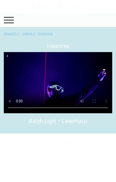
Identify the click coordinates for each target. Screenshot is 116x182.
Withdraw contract (71, 142)
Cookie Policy (42, 142)
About (6, 142)
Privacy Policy (22, 142)
